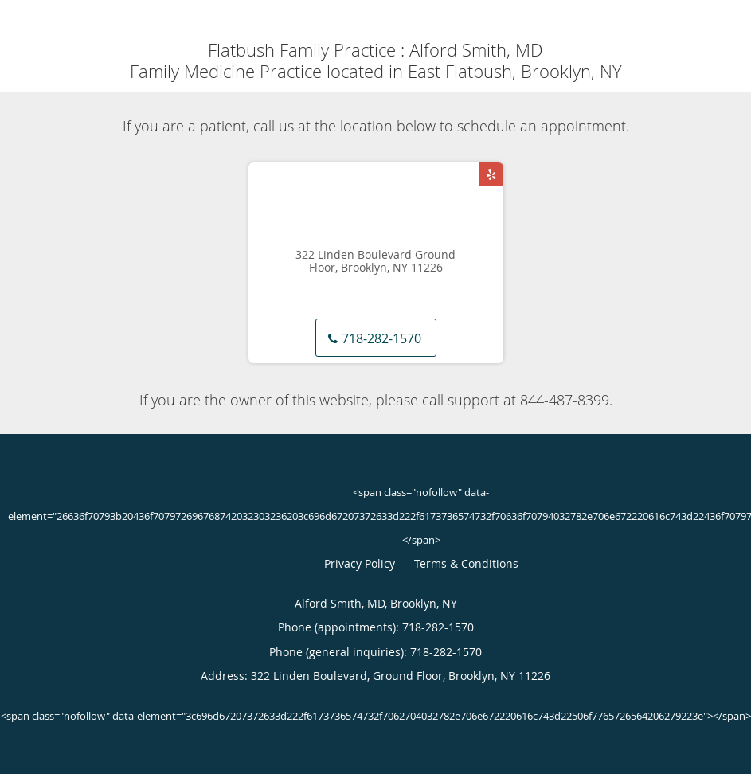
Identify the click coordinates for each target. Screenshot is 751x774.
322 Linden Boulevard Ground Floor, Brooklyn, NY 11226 (375, 262)
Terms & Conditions (466, 563)
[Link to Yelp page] (491, 174)
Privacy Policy (359, 563)
